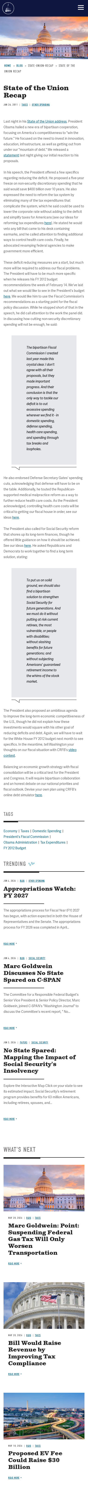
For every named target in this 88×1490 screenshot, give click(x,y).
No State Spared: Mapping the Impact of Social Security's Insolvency (40, 1061)
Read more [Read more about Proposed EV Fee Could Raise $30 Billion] (13, 1477)
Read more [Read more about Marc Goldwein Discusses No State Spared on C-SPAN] (9, 1028)
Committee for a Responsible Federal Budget (8, 8)
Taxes (38, 1217)
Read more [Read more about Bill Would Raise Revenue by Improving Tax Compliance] (13, 1374)
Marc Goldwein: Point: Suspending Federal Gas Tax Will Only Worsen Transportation (43, 1239)
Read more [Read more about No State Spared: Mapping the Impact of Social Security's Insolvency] (9, 1119)
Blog (28, 1217)
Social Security (39, 1042)
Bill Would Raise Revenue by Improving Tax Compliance (34, 1353)
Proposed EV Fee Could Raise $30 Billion (35, 1460)
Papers (23, 1042)
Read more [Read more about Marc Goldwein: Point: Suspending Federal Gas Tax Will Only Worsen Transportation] (13, 1263)
